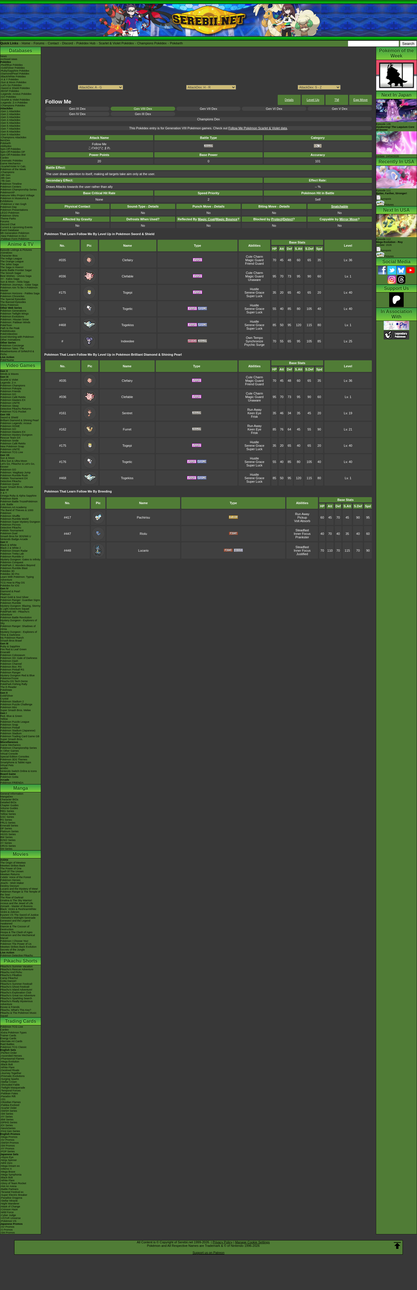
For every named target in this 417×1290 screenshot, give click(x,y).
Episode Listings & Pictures (16, 249)
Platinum (5, 594)
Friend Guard (254, 263)
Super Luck (254, 296)
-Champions (7, 172)
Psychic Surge (254, 344)
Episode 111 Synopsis (391, 194)
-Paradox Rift (8, 1096)
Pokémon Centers (10, 186)
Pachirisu (143, 517)
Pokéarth (176, 43)
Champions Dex (208, 119)
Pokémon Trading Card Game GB (19, 736)
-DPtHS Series (8, 1122)
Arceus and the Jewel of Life (16, 903)
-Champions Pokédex (12, 105)
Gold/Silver (6, 695)
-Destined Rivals (9, 1070)
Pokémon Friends (10, 391)
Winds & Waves (9, 374)
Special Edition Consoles (14, 756)
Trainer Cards (8, 1035)
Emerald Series (9, 825)
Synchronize (254, 341)
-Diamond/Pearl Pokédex (14, 73)
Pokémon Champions (12, 385)
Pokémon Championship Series (18, 189)
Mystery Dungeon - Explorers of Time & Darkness (18, 633)
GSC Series (7, 816)
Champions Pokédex (152, 43)
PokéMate (6, 689)
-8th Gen (5, 178)
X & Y (3, 492)
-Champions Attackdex (13, 137)
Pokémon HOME (10, 426)
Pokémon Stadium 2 (12, 701)
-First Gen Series (10, 1131)
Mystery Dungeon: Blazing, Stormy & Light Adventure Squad (20, 607)
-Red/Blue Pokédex (11, 64)
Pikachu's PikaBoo (11, 975)
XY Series (6, 843)
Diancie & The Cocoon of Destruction (14, 928)
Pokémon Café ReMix (13, 397)
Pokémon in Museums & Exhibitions (14, 200)
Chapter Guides (9, 805)
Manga (20, 788)
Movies (20, 854)
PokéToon (6, 325)
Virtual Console (9, 753)
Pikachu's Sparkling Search (16, 998)
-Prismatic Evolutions (12, 1076)
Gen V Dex (340, 108)
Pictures (385, 204)
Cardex (4, 157)
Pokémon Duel (8, 533)
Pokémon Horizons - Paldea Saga (20, 293)
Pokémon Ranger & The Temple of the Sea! (20, 893)
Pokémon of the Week (13, 169)
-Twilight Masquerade (12, 1087)
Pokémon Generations (13, 310)
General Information (11, 793)
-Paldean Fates (9, 1093)
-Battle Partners (9, 1189)
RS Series (6, 819)
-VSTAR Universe (10, 1218)
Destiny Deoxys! (9, 885)
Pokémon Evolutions (12, 316)
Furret (127, 429)
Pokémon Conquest (11, 562)
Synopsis (383, 250)
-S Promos (6, 1229)
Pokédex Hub (86, 43)
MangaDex (6, 796)
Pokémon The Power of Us (15, 943)
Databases (20, 50)
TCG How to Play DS (12, 582)
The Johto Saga (9, 264)
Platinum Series (9, 831)
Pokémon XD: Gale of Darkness (18, 658)
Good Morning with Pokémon (17, 336)
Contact (53, 43)
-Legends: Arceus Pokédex (16, 93)
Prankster (302, 537)
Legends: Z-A (8, 382)
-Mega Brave (7, 1171)
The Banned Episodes (13, 302)
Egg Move (360, 99)
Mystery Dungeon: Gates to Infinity (20, 559)
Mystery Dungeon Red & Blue (17, 675)
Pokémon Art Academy (13, 507)
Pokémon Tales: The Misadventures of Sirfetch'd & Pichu (17, 351)
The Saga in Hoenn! (11, 267)
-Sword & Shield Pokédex (15, 88)
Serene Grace (254, 292)
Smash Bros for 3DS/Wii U (15, 536)
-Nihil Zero (6, 1163)
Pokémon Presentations (14, 209)
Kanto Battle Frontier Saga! (16, 270)
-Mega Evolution (9, 1061)
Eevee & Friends (10, 1007)
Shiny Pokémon (9, 305)
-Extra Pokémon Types (13, 1032)
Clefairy (127, 260)
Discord (67, 43)
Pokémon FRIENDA (11, 782)
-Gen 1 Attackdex (10, 111)
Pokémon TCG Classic (13, 1047)
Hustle (254, 289)
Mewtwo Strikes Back (12, 865)
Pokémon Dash (9, 660)
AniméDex (6, 252)
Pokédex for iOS (9, 585)
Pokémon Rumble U (12, 556)
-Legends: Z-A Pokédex (14, 102)
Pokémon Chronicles (12, 296)
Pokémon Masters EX (12, 400)
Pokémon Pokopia (10, 388)
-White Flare (7, 1067)
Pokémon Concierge (12, 345)
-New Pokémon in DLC (13, 236)
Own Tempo (254, 337)
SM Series (6, 848)
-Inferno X (6, 1168)
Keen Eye (254, 413)
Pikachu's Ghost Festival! (15, 986)
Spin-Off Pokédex (10, 149)
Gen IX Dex (77, 108)
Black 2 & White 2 (10, 547)
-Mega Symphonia (10, 1174)
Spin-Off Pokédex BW (12, 154)
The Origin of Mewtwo (13, 862)
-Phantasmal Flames (12, 1058)
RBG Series (7, 811)
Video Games (20, 365)
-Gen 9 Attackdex (10, 134)
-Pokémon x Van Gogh (13, 204)
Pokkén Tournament (11, 530)
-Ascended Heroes (11, 1055)
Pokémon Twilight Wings (14, 313)
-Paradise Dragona (11, 1197)
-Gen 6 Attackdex (10, 125)
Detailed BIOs (8, 802)
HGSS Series (8, 834)
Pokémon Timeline (11, 183)
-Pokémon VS (8, 1221)
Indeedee (127, 341)
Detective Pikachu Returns (15, 408)
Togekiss (127, 325)
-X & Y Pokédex (9, 79)
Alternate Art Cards (11, 1041)
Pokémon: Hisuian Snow (14, 319)
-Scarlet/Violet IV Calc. (13, 166)
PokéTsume (7, 360)
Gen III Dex (143, 114)
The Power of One (10, 868)
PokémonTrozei (9, 678)
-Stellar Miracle (9, 1200)
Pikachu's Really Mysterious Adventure (16, 1003)
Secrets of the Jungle (12, 949)
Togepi (127, 292)
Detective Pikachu (10, 481)
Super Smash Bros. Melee (15, 710)
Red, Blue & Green (11, 716)
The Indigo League (11, 258)
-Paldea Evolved (9, 1105)
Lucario (143, 550)
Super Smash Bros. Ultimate (16, 487)
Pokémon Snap (9, 724)
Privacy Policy (222, 1242)
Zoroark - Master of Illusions (16, 906)
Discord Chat (7, 224)
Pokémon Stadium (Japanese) (17, 730)
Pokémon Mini (8, 707)
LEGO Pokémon (9, 212)
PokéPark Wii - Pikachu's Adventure (14, 613)
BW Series (6, 837)
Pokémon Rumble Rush (14, 475)
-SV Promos (7, 1139)
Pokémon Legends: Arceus (16, 423)
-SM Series (6, 1113)
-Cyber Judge (8, 1215)
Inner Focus (302, 533)
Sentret (127, 413)
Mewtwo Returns (10, 874)
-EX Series (6, 1125)
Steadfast (302, 530)
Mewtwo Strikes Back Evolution (18, 946)
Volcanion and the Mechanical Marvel (17, 937)
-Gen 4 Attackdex (10, 120)
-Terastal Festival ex (11, 1192)
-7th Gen (5, 180)
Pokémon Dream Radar (14, 550)
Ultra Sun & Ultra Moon (13, 460)
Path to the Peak (10, 328)
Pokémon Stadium (11, 733)
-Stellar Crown (8, 1081)
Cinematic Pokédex (11, 160)
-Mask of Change (10, 1206)
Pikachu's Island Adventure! (16, 989)
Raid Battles (7, 1044)
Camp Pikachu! (9, 978)
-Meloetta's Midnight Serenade (18, 917)
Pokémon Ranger (10, 672)
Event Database (9, 230)
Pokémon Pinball (10, 727)
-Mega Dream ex (10, 1165)
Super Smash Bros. (11, 739)
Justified (302, 554)
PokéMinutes (7, 331)
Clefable (127, 276)
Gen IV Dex (77, 114)
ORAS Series (8, 845)
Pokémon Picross (10, 524)
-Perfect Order (8, 1052)
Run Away (254, 409)
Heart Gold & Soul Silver (14, 597)
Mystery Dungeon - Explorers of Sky (18, 622)
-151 (3, 1099)
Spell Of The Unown (11, 871)
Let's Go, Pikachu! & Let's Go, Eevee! (17, 465)
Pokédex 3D (7, 571)
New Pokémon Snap (12, 446)
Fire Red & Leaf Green (13, 649)
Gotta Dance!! (8, 981)
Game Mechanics (10, 163)
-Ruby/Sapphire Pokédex (14, 70)
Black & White (8, 545)
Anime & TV (21, 244)
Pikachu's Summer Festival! (16, 983)
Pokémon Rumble (10, 603)
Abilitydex (6, 146)
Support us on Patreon (208, 1252)
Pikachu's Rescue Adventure (16, 969)
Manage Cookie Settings (252, 1242)
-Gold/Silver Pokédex (12, 67)
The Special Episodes (12, 299)
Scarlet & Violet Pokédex (116, 43)
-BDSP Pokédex (9, 91)
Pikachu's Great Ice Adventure (17, 995)
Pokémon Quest (9, 484)
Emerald (5, 652)
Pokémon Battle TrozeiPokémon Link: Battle (19, 503)
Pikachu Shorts (20, 960)
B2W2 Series (8, 840)
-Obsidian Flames (10, 1102)
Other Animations (10, 339)
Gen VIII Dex (143, 108)
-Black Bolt (6, 1064)
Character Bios (9, 255)
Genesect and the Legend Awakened (15, 922)
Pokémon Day (8, 207)
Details (289, 99)
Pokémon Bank (9, 498)
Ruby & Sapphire (10, 646)
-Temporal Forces (10, 1090)
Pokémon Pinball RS (12, 669)
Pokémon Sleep (9, 405)
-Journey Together (10, 1073)
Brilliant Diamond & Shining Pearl (19, 420)
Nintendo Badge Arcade (14, 539)
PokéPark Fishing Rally (13, 684)
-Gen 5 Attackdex (10, 122)
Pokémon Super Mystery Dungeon (20, 521)
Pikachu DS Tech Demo (14, 681)
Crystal (4, 698)
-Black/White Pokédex (13, 76)
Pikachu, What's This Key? (15, 1010)
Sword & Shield (9, 417)
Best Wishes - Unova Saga (16, 276)
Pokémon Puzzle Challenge (16, 704)
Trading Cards (20, 1021)
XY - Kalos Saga (9, 278)
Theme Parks (8, 218)
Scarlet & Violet (9, 379)
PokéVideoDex (8, 334)
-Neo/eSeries (8, 1128)
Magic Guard (254, 260)
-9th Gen (5, 175)
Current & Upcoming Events (16, 227)
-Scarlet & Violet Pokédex (15, 99)
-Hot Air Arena (8, 1186)
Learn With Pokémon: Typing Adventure (17, 578)
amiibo (4, 768)
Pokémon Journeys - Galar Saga (19, 284)
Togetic (127, 308)
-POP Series (7, 1151)
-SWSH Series (8, 1110)
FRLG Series (7, 822)
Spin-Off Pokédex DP (12, 151)
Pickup (302, 517)
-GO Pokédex (8, 96)
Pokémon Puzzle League (14, 721)
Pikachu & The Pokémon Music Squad (18, 1014)
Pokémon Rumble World (14, 518)
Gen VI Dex (274, 108)
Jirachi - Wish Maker (12, 883)
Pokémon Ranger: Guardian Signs (20, 600)
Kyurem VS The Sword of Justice (19, 914)
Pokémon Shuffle (10, 516)
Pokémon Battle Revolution (16, 617)
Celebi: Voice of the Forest (15, 877)
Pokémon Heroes (10, 880)
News (3, 56)
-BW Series (7, 1119)
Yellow (4, 718)
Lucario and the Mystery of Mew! (19, 888)
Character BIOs (9, 799)
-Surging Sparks (9, 1079)
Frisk (254, 416)
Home (26, 43)
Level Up (313, 99)
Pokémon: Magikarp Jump (15, 472)
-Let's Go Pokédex (11, 85)
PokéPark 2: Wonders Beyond (17, 565)
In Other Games (9, 750)
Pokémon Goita (9, 776)
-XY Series (6, 1116)
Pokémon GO (8, 394)
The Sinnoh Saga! (10, 273)
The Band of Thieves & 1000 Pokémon (16, 512)
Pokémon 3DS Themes (13, 759)
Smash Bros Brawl (11, 640)
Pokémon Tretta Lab (12, 553)
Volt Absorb (302, 521)
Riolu (143, 533)
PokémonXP (7, 192)
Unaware (254, 279)
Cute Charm (254, 256)
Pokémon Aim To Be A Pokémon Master (19, 289)
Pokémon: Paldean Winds (15, 322)
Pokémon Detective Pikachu (16, 955)
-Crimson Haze (9, 1209)
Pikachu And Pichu (11, 972)
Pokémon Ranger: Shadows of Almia (18, 628)
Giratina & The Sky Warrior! (16, 900)
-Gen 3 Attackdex (10, 117)
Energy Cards (8, 1038)
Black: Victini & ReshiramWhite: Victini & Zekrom (18, 910)
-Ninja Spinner (8, 1160)
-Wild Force (7, 1212)
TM (336, 99)
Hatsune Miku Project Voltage (17, 195)
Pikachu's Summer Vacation (16, 966)
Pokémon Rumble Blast (14, 568)
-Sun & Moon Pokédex (13, 82)
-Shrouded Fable (10, 1084)
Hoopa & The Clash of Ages (16, 932)
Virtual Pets (7, 765)
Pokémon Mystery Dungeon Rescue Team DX (16, 436)
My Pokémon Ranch (12, 637)
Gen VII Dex (208, 108)
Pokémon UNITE (10, 402)
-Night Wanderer (9, 1203)
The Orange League (12, 261)
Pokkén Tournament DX (14, 478)
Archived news (8, 59)
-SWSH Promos (9, 1142)
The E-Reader (8, 687)
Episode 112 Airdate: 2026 (389, 242)
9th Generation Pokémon (14, 233)
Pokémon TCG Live (11, 452)
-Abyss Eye (7, 1157)
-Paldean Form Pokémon (14, 238)
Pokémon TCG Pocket (13, 411)
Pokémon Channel (11, 663)
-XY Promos (7, 1148)
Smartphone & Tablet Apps (15, 762)
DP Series (6, 828)
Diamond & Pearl (10, 591)
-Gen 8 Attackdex (10, 131)
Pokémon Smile (9, 440)
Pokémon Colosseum (12, 655)
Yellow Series (8, 814)
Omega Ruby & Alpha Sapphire (18, 495)
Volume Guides (9, 808)
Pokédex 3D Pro (9, 574)
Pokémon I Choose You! (14, 941)
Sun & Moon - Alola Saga (15, 281)
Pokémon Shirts (9, 215)
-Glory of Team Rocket (13, 1183)
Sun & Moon (7, 458)
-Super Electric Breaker (13, 1194)
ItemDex (5, 140)
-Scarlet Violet (8, 1108)
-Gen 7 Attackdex (10, 128)
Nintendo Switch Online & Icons (18, 771)
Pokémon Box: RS (11, 666)
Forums (39, 43)
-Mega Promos (8, 1136)
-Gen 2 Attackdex (10, 114)
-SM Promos (7, 1145)
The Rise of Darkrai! (11, 897)
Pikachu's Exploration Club (15, 992)
